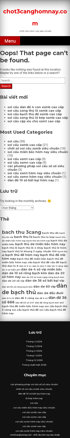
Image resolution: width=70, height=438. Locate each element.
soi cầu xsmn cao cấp (24, 162)
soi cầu (13, 141)
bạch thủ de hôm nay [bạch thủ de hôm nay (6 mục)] (38, 241)
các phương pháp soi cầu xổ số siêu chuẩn (34, 384)
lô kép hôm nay (34, 398)
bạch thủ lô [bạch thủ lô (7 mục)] (9, 247)
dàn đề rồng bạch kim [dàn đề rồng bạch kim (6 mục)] (47, 303)
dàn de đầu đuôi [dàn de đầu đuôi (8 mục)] (50, 293)
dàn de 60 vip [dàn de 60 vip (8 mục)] (44, 286)
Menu (10, 41)
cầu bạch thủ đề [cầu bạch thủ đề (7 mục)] (38, 262)
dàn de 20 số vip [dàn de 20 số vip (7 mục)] (13, 280)
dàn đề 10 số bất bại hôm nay (30, 180)
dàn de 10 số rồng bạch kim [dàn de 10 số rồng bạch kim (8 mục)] (24, 273)
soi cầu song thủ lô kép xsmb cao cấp (37, 118)
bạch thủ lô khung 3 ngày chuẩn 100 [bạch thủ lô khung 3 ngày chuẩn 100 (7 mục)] (32, 251)
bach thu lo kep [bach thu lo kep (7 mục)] (44, 236)
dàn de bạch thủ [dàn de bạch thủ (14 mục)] (34, 288)
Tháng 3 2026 (34, 346)
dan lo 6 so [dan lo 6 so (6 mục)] (25, 266)
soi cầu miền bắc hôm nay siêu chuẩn (37, 152)
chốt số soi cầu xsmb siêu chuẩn (33, 148)
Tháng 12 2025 (34, 360)
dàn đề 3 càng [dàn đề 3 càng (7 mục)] (24, 298)
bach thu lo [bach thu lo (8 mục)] (23, 237)
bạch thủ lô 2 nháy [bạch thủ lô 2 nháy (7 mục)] (30, 247)
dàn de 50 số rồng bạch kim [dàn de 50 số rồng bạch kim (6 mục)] (17, 287)
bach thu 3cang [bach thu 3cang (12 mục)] (21, 232)
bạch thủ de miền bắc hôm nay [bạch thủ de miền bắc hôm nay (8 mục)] (40, 244)
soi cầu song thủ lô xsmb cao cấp (34, 110)
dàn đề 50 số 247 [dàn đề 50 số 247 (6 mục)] (24, 303)
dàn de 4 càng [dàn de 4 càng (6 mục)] (55, 266)
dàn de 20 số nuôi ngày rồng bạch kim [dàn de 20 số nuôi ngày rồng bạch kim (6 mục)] (43, 277)
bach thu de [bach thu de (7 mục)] (50, 232)
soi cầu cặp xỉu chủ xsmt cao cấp (33, 121)
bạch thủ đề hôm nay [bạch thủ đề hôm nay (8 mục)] (22, 255)
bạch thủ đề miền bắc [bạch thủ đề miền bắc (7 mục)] (31, 258)
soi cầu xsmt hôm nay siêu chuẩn (34, 173)
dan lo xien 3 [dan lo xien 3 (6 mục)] (39, 266)
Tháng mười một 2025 (34, 365)
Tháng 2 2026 (34, 351)
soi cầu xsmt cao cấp (24, 159)
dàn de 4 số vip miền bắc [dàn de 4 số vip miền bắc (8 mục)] (41, 269)
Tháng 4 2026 (34, 341)
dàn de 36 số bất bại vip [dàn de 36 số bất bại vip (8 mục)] (44, 280)
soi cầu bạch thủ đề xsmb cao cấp (34, 114)
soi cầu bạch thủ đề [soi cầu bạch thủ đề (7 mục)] (25, 309)
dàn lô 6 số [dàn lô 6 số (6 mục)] (8, 298)
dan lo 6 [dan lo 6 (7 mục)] (12, 265)
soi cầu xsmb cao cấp (24, 145)
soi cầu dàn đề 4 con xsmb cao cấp (35, 107)
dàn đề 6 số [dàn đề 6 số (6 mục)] (41, 298)
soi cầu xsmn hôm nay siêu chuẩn (34, 177)
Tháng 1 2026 (34, 355)
